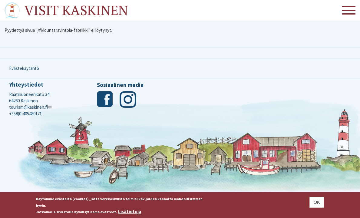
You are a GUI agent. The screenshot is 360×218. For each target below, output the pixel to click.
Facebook (105, 99)
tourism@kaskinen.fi (30, 107)
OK (316, 202)
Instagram (128, 99)
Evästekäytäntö (24, 68)
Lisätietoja (129, 211)
